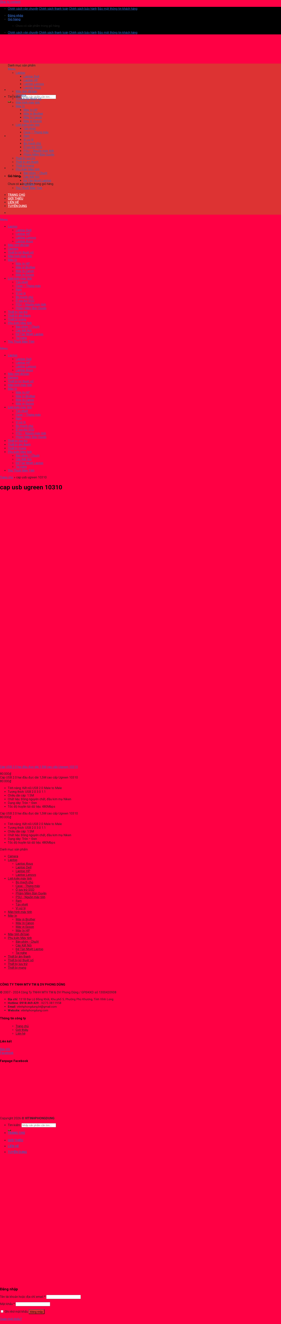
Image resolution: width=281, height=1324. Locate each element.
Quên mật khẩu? (11, 1319)
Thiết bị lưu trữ (18, 964)
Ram (19, 901)
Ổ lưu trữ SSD (25, 890)
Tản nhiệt (22, 904)
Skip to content (10, 2)
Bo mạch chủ (24, 882)
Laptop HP (23, 871)
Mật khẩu (7, 1304)
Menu (11, 69)
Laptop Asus (24, 864)
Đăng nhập (36, 1311)
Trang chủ (6, 477)
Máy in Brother (25, 919)
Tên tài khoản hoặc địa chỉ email (22, 1297)
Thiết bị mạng (17, 968)
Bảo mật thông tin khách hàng (117, 9)
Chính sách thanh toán (53, 9)
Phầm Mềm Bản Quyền (31, 893)
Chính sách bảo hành (83, 9)
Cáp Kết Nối (24, 945)
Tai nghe (21, 953)
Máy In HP (23, 930)
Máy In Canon (25, 923)
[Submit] (9, 101)
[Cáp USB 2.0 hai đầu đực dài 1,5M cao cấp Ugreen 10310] (16, 760)
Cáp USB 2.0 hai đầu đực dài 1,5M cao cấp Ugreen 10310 (39, 767)
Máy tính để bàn (18, 934)
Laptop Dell (23, 867)
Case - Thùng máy (28, 886)
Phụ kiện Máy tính (20, 938)
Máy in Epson (25, 927)
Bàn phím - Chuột (27, 942)
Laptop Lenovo (26, 875)
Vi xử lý (21, 908)
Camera (13, 856)
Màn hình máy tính (20, 912)
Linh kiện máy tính (20, 878)
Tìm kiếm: (14, 97)
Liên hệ (20, 1033)
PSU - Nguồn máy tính (30, 897)
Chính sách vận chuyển (23, 9)
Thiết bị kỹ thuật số (21, 960)
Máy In (12, 916)
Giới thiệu (22, 1030)
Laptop (12, 860)
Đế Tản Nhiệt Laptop (29, 949)
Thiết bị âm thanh (19, 956)
